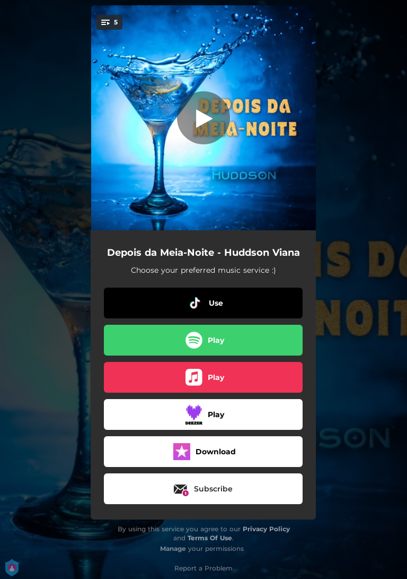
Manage (173, 548)
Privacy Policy (266, 529)
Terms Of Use (210, 538)
